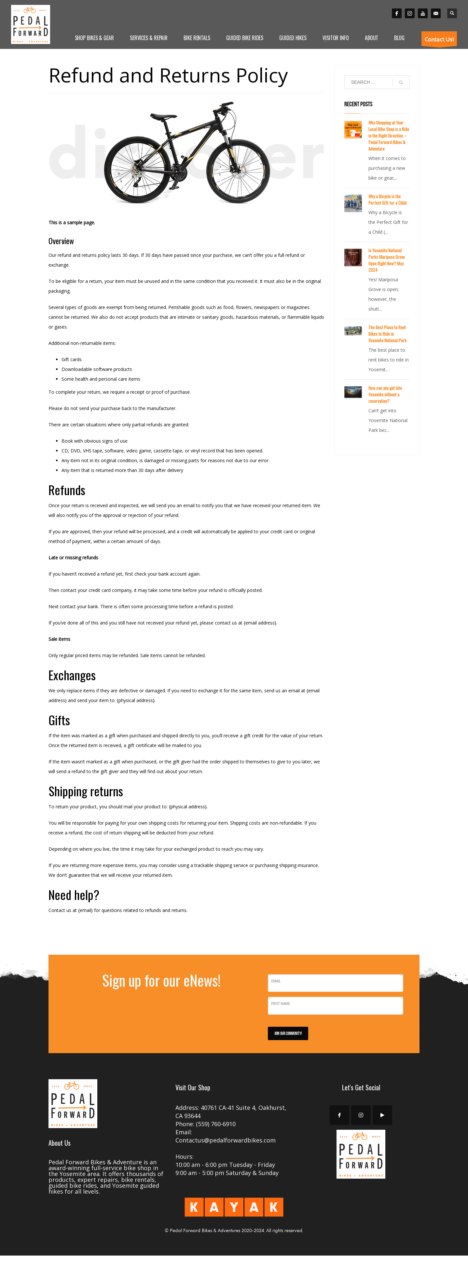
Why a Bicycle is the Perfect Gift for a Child (387, 199)
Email (276, 981)
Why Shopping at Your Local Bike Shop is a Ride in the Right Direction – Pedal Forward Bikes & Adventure (388, 135)
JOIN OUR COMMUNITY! (288, 1033)
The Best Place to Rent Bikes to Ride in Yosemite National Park (387, 334)
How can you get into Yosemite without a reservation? (385, 394)
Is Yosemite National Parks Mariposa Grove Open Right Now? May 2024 (386, 260)
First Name (280, 1003)
